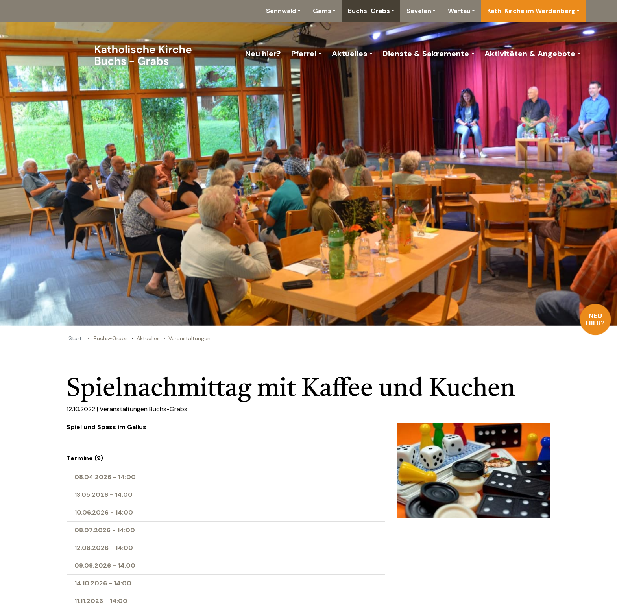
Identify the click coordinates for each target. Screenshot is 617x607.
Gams (322, 11)
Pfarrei (303, 53)
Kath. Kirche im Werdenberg (531, 11)
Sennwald (281, 11)
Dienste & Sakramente (425, 53)
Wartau (459, 11)
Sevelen (418, 11)
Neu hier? (595, 319)
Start (75, 338)
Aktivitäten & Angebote (529, 53)
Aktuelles (350, 53)
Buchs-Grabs (369, 11)
